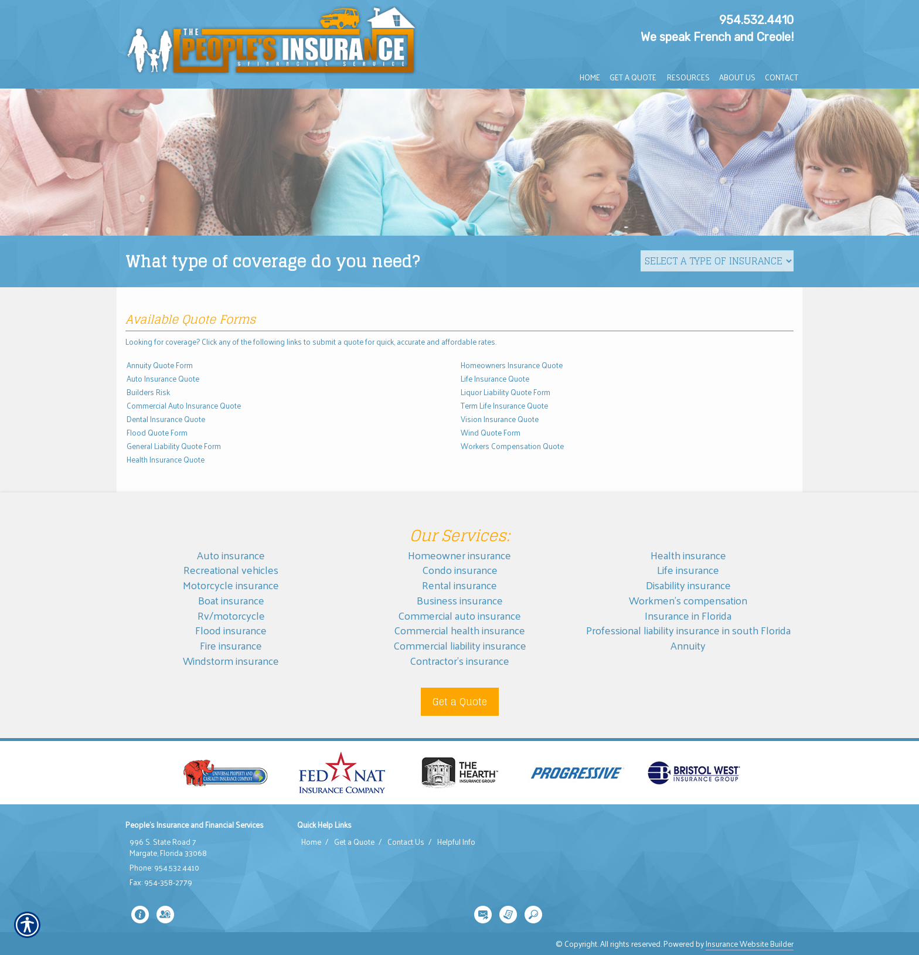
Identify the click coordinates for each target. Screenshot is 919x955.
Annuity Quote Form (160, 365)
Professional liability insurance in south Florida (688, 630)
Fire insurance (231, 645)
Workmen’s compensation (688, 600)
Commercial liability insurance (459, 645)
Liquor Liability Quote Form (505, 392)
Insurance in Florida (688, 615)
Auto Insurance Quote (163, 378)
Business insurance (460, 600)
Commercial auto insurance (459, 615)
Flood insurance (231, 630)
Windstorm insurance (231, 660)
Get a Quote (460, 702)
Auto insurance (231, 555)
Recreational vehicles (230, 569)
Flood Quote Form (157, 432)
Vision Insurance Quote (500, 419)
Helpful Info (456, 842)
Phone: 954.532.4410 (164, 868)
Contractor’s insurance (459, 660)
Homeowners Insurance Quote (512, 365)
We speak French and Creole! (717, 37)
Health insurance (688, 555)
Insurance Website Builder (750, 943)
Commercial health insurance (459, 630)
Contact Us (405, 842)
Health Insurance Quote (166, 459)
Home (311, 842)
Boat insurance (231, 600)
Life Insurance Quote (495, 378)
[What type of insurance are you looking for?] (717, 260)
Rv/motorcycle (231, 615)
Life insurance (688, 569)
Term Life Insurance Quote (504, 405)
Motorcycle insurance (231, 584)
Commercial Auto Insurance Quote (184, 405)
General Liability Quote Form (174, 446)
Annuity (688, 645)
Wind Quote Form (490, 432)
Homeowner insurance (459, 555)
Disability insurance (688, 584)
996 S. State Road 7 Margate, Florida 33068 (168, 847)
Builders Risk (148, 392)
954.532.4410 (756, 20)
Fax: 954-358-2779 (161, 882)
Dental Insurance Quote (166, 419)
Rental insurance (459, 584)
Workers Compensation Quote (512, 446)
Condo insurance (460, 569)
